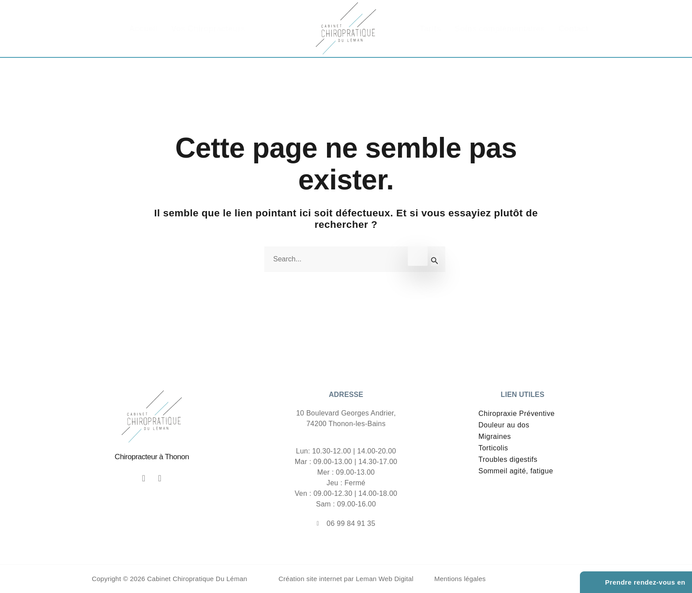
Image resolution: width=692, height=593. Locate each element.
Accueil (143, 28)
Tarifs (430, 28)
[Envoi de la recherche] (435, 260)
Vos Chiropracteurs (208, 28)
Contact (573, 28)
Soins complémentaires (500, 28)
